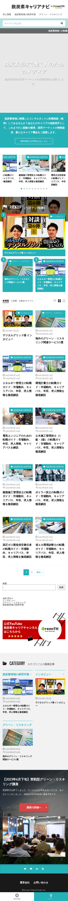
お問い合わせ (40, 882)
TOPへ (51, 897)
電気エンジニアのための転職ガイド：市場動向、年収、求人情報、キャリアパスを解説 (17, 441)
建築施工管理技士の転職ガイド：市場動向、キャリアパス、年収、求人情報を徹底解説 (33, 178)
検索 (5, 583)
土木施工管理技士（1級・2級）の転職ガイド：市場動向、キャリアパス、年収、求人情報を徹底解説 (49, 443)
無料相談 (17, 897)
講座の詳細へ (34, 807)
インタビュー (58, 216)
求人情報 (7, 14)
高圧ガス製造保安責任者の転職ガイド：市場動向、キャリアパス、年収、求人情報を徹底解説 (17, 550)
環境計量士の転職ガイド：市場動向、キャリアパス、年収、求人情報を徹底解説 (49, 388)
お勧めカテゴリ (26, 300)
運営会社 (25, 882)
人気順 (14, 300)
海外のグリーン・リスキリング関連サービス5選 (17, 281)
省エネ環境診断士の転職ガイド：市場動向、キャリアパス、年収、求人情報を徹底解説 (49, 550)
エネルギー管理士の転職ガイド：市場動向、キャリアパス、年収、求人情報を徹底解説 (49, 284)
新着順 (6, 300)
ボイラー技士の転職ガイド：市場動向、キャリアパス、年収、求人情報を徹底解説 (49, 498)
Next (39, 572)
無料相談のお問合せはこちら (34, 141)
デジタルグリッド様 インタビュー (20, 252)
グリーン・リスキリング (50, 14)
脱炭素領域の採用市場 (25, 14)
